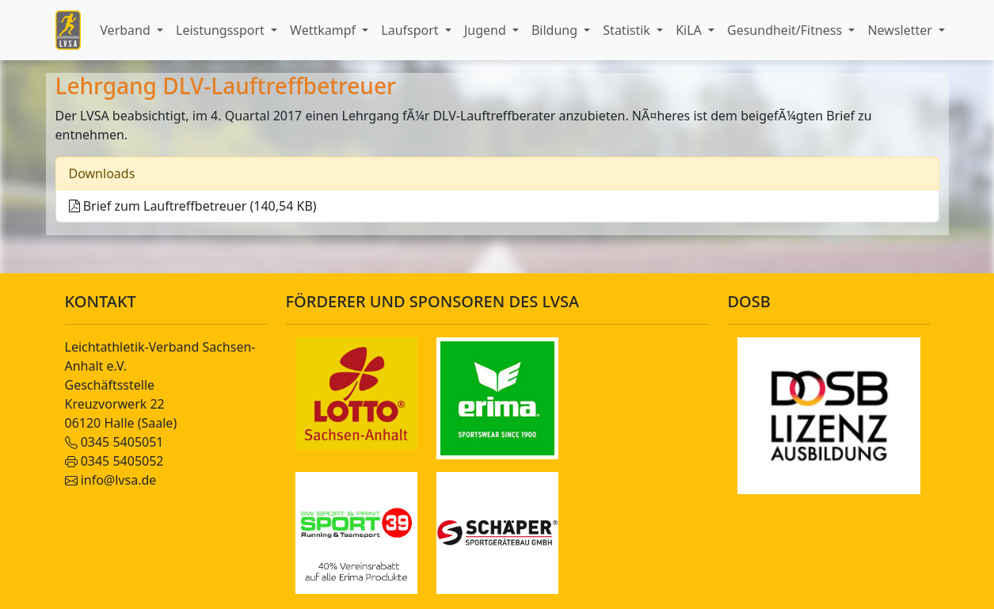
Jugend (486, 30)
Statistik (628, 30)
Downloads (102, 173)
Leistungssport (222, 30)
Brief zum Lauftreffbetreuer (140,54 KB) (193, 206)
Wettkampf (324, 30)
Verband (127, 30)
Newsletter (901, 30)
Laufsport (411, 30)
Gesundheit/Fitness (786, 30)
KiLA (690, 30)
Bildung (556, 30)
